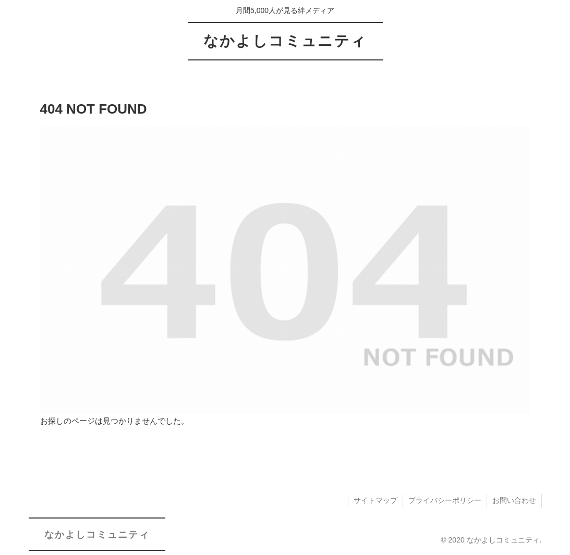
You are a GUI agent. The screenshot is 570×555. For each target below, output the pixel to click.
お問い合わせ (514, 500)
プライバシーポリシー (444, 500)
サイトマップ (375, 500)
